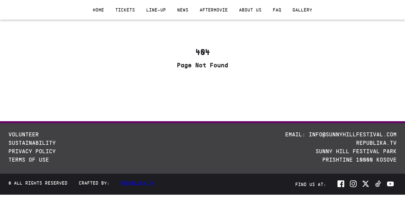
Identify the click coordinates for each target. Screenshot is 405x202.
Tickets (125, 10)
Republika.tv (138, 183)
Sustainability (32, 143)
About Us (250, 10)
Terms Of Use (28, 159)
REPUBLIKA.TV (376, 143)
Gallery (302, 10)
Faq (277, 10)
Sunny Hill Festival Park (356, 151)
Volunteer (23, 134)
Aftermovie (214, 10)
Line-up (156, 10)
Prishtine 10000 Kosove (359, 160)
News (182, 10)
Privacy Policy (32, 151)
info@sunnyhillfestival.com (353, 134)
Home (98, 10)
